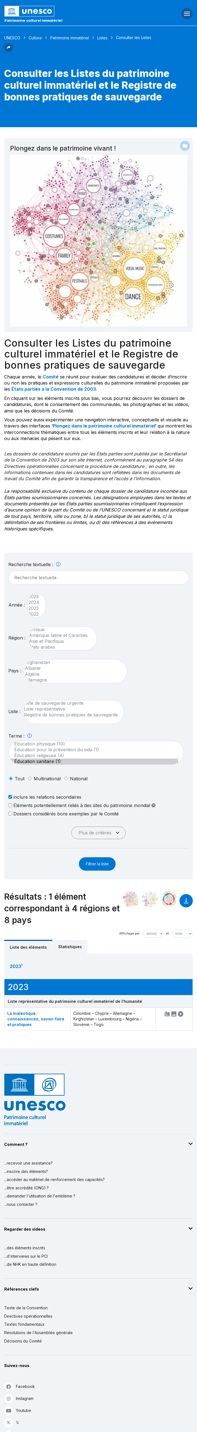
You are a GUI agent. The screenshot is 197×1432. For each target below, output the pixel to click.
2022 (34, 614)
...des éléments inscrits (24, 1247)
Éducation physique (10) (93, 744)
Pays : (14, 670)
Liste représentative (70, 709)
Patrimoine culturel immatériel (33, 20)
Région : (16, 638)
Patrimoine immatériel (69, 37)
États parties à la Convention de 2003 (53, 389)
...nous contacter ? (20, 1204)
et (167, 933)
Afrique (59, 629)
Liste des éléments (28, 947)
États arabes (59, 647)
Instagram (18, 1398)
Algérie (72, 674)
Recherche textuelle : (34, 564)
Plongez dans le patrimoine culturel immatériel (104, 426)
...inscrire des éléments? (26, 1171)
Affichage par (129, 933)
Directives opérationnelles (28, 1316)
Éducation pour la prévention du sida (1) (93, 750)
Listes (102, 37)
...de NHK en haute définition (30, 1264)
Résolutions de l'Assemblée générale (38, 1332)
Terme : (20, 736)
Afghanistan (72, 662)
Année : (16, 605)
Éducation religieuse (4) (93, 756)
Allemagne (72, 680)
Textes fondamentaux (24, 1324)
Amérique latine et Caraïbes (59, 635)
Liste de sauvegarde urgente (70, 703)
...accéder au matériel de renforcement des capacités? (54, 1179)
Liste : (14, 711)
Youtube (17, 1410)
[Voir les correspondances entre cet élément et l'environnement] (150, 899)
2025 (34, 597)
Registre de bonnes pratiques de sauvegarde (70, 715)
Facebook (19, 1386)
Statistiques (70, 946)
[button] (8, 50)
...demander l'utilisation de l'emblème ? (39, 1196)
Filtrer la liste (97, 863)
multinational (47, 778)
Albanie (72, 668)
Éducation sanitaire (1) (93, 761)
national (78, 778)
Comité (51, 377)
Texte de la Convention (26, 1307)
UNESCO (12, 37)
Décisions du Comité (23, 1341)
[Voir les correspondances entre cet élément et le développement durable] (168, 899)
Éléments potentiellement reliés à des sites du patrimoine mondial (81, 805)
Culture (35, 37)
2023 (34, 608)
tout (20, 778)
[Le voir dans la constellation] (131, 899)
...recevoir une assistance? (28, 1163)
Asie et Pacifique (59, 641)
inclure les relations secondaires (44, 797)
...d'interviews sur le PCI (26, 1256)
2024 (34, 602)
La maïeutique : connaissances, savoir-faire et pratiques (35, 1019)
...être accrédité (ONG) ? (26, 1187)
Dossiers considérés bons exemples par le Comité (63, 813)
